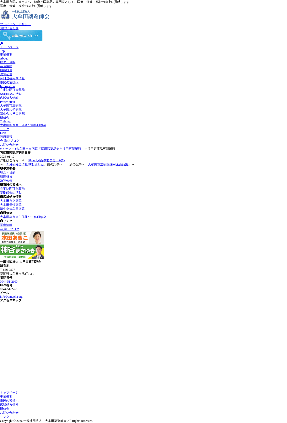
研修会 (4, 408)
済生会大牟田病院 (12, 113)
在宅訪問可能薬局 (12, 89)
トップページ (9, 392)
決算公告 (6, 74)
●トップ (5, 148)
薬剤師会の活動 (11, 93)
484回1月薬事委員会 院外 (46, 160)
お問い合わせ (9, 28)
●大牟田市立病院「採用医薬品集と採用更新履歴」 (49, 148)
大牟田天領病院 (11, 109)
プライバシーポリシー (15, 24)
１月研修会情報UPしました (25, 164)
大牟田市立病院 (11, 105)
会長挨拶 (6, 66)
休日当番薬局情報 (12, 78)
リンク (4, 416)
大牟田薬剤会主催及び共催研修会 (23, 125)
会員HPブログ (9, 140)
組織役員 (6, 70)
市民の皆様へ (9, 400)
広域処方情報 (9, 404)
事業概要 (6, 396)
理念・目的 (7, 62)
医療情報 (6, 136)
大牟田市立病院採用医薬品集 (108, 164)
